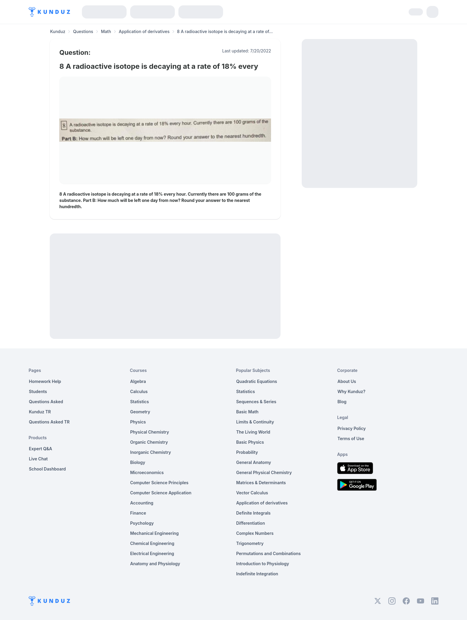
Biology (137, 462)
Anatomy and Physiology (155, 563)
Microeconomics (147, 472)
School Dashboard (47, 468)
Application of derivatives (144, 31)
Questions (83, 31)
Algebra (138, 381)
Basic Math (247, 411)
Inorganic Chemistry (150, 452)
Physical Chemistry (149, 431)
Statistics (139, 401)
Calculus (139, 391)
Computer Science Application (161, 492)
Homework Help (45, 381)
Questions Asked (46, 401)
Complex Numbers (254, 533)
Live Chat (38, 458)
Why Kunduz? (351, 391)
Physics (138, 421)
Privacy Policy (351, 428)
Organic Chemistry (149, 442)
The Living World (253, 431)
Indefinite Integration (257, 573)
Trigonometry (250, 543)
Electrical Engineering (152, 553)
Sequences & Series (256, 401)
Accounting (141, 502)
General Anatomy (253, 462)
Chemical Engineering (152, 543)
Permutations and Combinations (268, 553)
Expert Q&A (40, 448)
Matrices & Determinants (261, 482)
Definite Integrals (253, 512)
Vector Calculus (252, 492)
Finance (138, 512)
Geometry (140, 411)
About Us (346, 381)
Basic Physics (250, 442)
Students (38, 391)
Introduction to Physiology (262, 563)
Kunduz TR (40, 411)
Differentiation (250, 523)
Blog (341, 401)
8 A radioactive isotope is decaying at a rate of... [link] (225, 31)
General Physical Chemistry (264, 472)
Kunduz (57, 31)
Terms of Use (350, 438)
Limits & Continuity (255, 421)
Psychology (142, 523)
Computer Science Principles (159, 482)
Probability (247, 452)
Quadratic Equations (256, 381)
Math (106, 31)
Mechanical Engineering (154, 533)
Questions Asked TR (49, 421)
